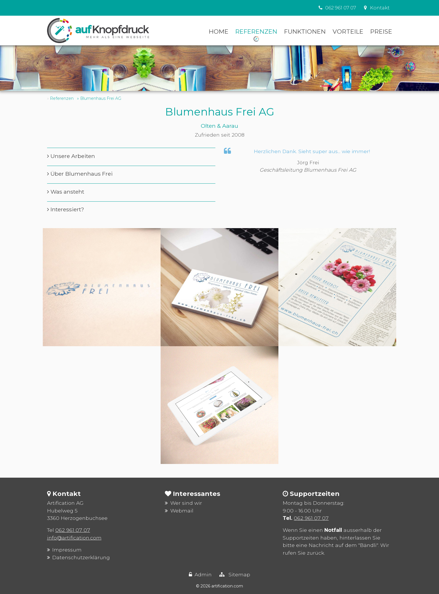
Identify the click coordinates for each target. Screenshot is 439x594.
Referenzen (62, 98)
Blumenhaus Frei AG (100, 98)
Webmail (181, 511)
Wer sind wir (186, 503)
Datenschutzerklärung (81, 557)
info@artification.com (74, 538)
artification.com (227, 586)
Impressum (67, 550)
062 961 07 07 (72, 530)
